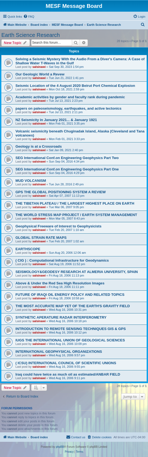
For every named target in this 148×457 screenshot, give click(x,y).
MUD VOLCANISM (30, 181)
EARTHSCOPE (27, 249)
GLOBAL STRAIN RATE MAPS (41, 238)
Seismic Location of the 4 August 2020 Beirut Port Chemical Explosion (75, 86)
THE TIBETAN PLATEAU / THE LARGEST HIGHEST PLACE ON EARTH (74, 203)
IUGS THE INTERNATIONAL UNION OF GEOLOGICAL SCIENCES (70, 340)
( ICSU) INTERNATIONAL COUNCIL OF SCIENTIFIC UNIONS (65, 363)
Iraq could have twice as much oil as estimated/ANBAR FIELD (67, 374)
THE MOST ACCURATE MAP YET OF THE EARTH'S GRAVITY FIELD (72, 306)
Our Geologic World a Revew (40, 74)
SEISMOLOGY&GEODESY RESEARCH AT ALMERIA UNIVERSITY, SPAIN (76, 272)
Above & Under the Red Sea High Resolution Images (59, 283)
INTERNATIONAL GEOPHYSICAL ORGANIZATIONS (58, 352)
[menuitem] (28, 16)
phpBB (60, 446)
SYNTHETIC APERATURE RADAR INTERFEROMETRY (61, 317)
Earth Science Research (30, 35)
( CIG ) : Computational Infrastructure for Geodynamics (62, 260)
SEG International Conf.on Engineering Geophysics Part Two (67, 158)
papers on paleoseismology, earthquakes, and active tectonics (68, 108)
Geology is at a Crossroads (38, 146)
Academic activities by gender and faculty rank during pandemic (70, 97)
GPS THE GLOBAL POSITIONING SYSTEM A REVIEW (60, 192)
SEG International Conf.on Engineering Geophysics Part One (67, 169)
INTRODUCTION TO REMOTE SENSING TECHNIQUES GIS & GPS (70, 329)
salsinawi (39, 66)
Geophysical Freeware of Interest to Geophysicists (58, 226)
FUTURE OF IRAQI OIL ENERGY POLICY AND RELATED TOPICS (69, 295)
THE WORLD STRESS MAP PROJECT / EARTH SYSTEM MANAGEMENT (76, 215)
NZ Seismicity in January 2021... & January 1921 (56, 120)
